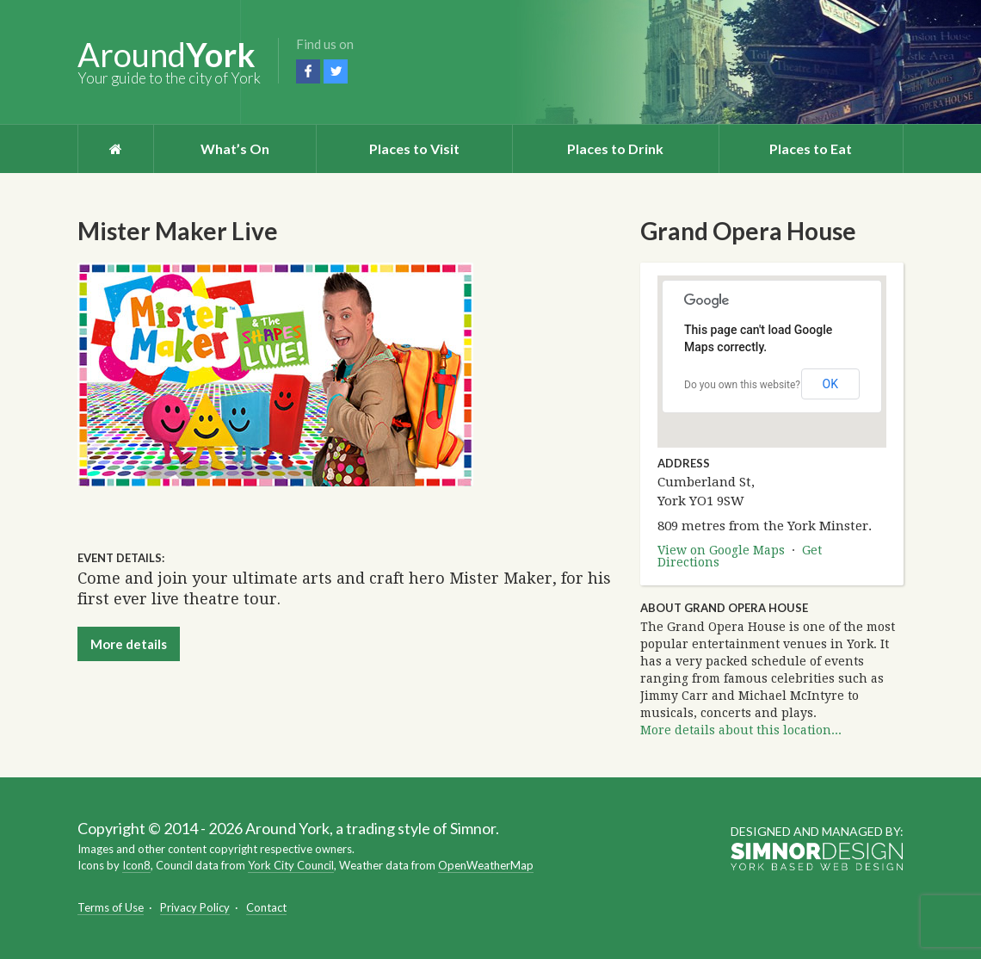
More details (128, 644)
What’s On (235, 148)
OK (830, 384)
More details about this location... (741, 730)
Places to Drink (615, 148)
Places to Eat (810, 148)
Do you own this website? (742, 385)
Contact (266, 907)
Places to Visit (414, 148)
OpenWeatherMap (486, 865)
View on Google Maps (721, 550)
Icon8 (136, 865)
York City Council (291, 865)
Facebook (308, 71)
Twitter (336, 71)
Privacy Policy (195, 907)
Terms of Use (110, 907)
